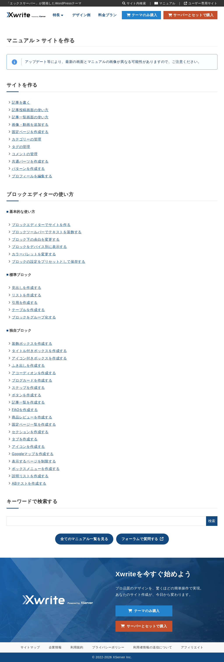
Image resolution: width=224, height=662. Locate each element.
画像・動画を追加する (30, 124)
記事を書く (21, 102)
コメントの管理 (25, 154)
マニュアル (164, 3)
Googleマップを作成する (33, 454)
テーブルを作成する (28, 310)
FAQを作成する (25, 410)
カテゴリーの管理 (26, 139)
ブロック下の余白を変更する (36, 239)
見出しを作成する (26, 288)
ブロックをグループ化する (34, 317)
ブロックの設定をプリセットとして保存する (48, 261)
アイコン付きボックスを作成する (39, 358)
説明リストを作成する (30, 476)
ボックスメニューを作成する (36, 469)
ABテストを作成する (29, 483)
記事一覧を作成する (28, 402)
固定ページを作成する (30, 132)
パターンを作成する (28, 169)
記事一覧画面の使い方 (30, 117)
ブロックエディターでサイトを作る (41, 225)
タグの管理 (21, 147)
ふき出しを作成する (28, 365)
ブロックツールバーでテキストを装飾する (47, 232)
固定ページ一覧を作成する (34, 424)
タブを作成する (25, 439)
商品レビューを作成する (32, 417)
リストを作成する (26, 295)
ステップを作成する (28, 388)
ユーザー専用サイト (200, 3)
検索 (211, 521)
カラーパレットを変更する (34, 254)
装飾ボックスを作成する (32, 343)
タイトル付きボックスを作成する (39, 351)
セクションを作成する (30, 432)
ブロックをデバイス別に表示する (39, 247)
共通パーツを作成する (30, 161)
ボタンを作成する (26, 395)
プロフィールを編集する (32, 176)
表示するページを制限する (34, 461)
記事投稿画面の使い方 (30, 110)
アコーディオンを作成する (34, 373)
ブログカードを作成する (32, 380)
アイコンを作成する (28, 446)
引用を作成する (25, 302)
